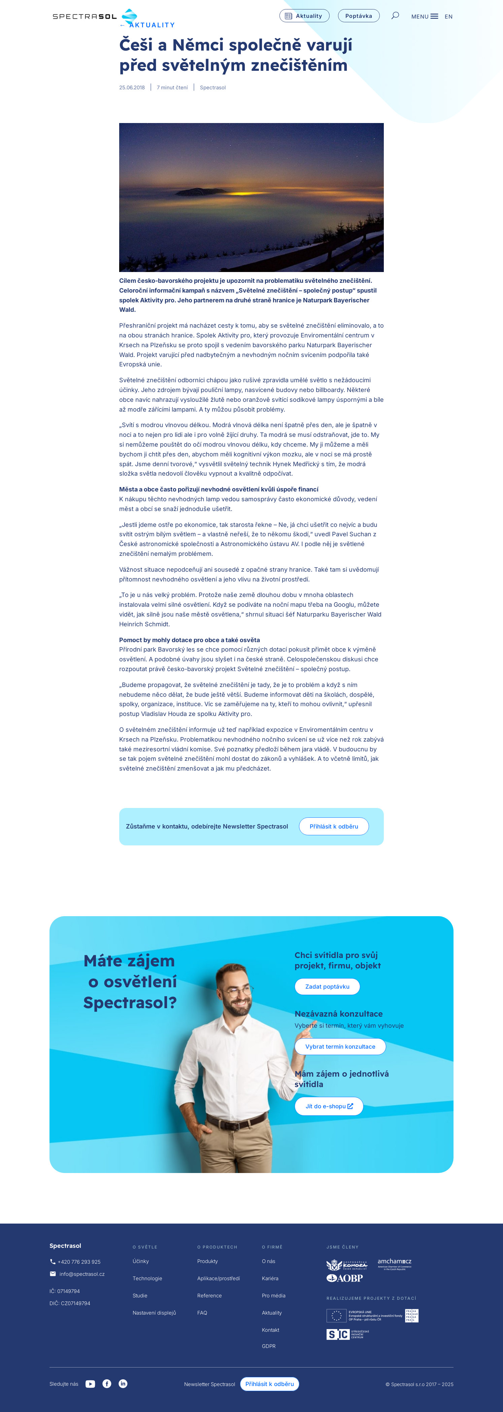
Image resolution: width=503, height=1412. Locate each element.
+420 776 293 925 (79, 1262)
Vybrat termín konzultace (341, 1046)
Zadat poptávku (328, 986)
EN (449, 17)
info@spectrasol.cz (82, 1274)
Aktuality (309, 15)
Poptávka (358, 15)
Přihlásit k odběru (334, 826)
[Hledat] (395, 15)
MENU (420, 17)
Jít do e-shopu (326, 1106)
